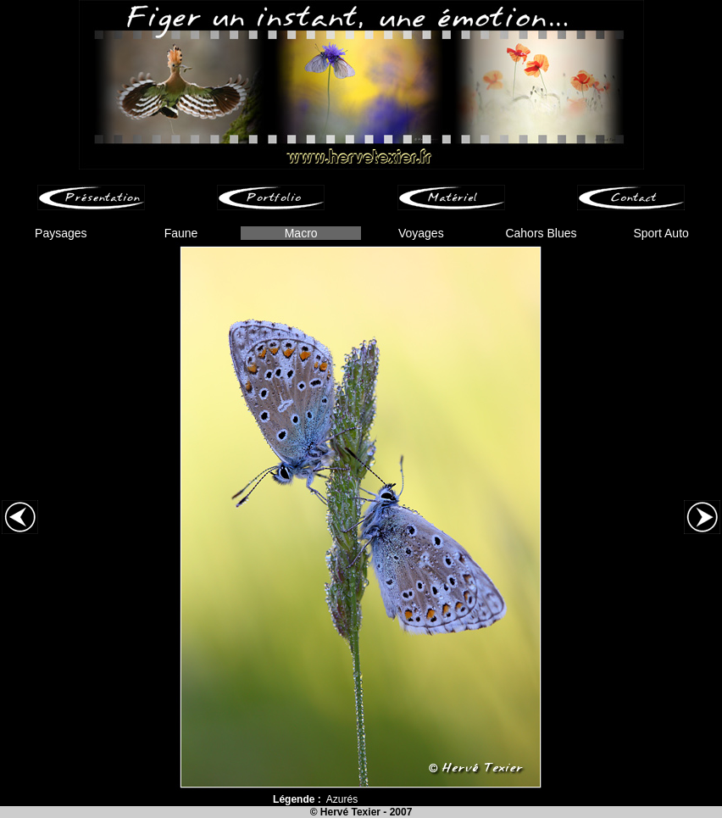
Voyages (421, 233)
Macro (301, 233)
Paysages (60, 233)
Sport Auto (660, 233)
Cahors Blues (540, 233)
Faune (181, 233)
